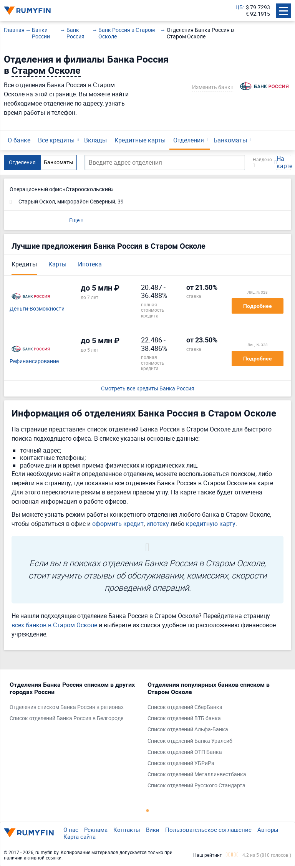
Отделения (188, 140)
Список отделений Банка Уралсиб (190, 741)
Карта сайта (79, 836)
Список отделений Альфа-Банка (188, 729)
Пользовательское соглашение (208, 829)
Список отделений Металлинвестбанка (197, 774)
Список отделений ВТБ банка (184, 718)
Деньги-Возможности (37, 309)
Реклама (96, 829)
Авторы (267, 829)
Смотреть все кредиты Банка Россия (147, 388)
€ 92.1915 (258, 14)
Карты (57, 264)
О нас (70, 829)
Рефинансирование (34, 361)
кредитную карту (210, 523)
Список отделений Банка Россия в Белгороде (66, 718)
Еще (74, 220)
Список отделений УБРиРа (181, 763)
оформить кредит (118, 523)
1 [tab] (147, 810)
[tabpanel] (75, 703)
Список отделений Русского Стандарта (196, 785)
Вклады (95, 140)
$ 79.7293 (258, 7)
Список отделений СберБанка (185, 707)
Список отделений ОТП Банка (185, 752)
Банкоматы (230, 140)
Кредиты (24, 264)
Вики (152, 829)
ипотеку (157, 523)
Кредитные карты (140, 140)
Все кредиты (56, 140)
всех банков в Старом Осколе (54, 625)
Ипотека (90, 264)
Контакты (126, 829)
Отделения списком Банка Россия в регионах (67, 707)
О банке (19, 140)
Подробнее (257, 306)
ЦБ (239, 7)
